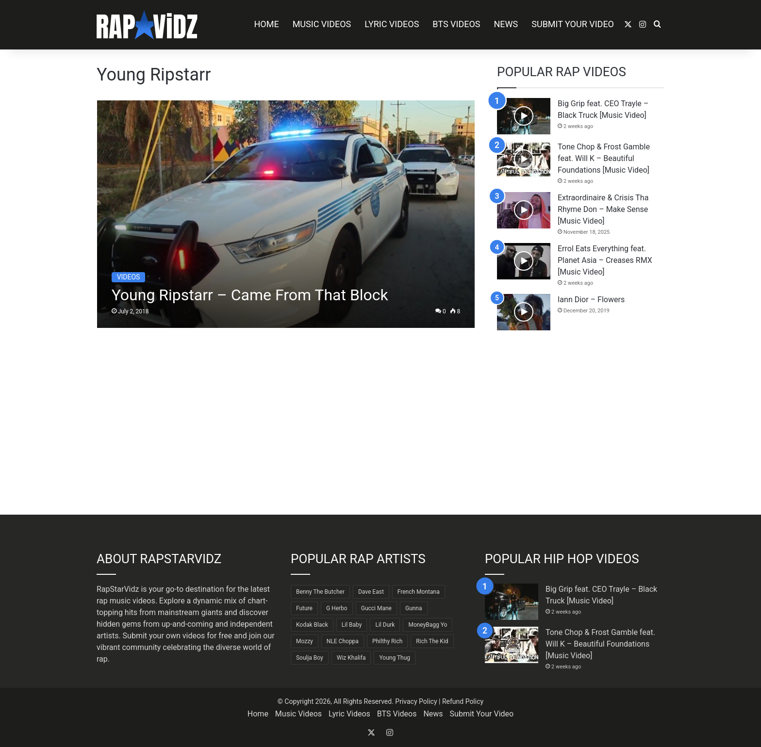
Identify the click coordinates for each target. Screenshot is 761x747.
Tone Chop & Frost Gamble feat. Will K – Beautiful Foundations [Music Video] (604, 158)
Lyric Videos (391, 24)
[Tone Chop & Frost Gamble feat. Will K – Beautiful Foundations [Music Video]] (523, 159)
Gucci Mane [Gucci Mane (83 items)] (376, 608)
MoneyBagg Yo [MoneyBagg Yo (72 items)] (427, 624)
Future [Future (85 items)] (304, 608)
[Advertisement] (580, 422)
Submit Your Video (572, 24)
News (506, 24)
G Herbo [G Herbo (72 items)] (336, 608)
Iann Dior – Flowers (591, 299)
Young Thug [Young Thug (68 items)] (394, 657)
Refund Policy (462, 701)
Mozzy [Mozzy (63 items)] (304, 641)
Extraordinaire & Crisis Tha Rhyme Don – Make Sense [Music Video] (603, 209)
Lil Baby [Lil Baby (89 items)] (352, 624)
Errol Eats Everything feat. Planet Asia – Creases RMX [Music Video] (605, 260)
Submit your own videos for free (177, 635)
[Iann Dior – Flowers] (523, 312)
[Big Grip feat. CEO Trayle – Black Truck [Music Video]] (523, 116)
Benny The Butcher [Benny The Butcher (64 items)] (320, 591)
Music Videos (322, 24)
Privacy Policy (416, 701)
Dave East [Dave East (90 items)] (371, 591)
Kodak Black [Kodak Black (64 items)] (312, 624)
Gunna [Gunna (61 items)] (413, 608)
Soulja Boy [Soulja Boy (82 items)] (309, 657)
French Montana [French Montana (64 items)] (418, 591)
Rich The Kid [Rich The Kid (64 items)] (432, 641)
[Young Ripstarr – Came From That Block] (286, 214)
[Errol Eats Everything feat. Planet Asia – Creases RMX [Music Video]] (523, 261)
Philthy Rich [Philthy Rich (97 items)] (387, 641)
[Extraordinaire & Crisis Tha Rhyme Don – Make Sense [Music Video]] (523, 210)
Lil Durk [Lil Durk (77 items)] (385, 624)
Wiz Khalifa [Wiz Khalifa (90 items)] (351, 657)
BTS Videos (456, 24)
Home (266, 24)
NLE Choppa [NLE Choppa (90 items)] (343, 641)
